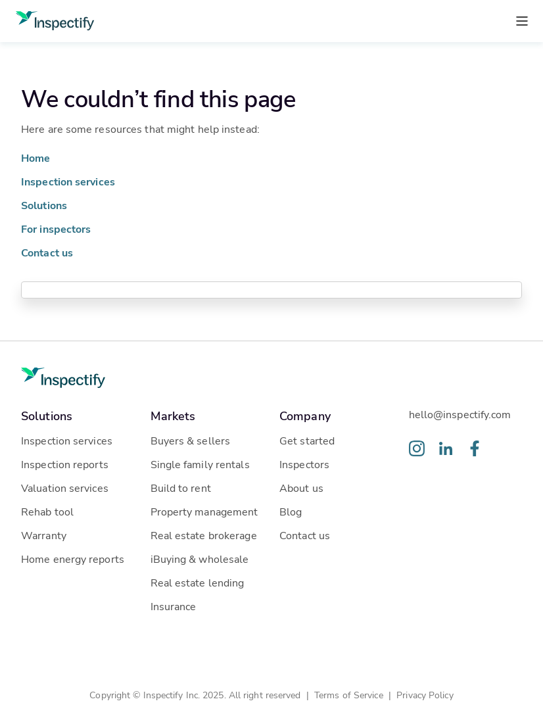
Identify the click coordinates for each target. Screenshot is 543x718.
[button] (78, 415)
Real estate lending (198, 582)
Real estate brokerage (204, 535)
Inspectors (304, 464)
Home (35, 157)
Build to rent (181, 487)
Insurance (174, 606)
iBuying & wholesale (200, 558)
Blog (290, 511)
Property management (204, 511)
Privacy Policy (424, 694)
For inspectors (56, 228)
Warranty (43, 535)
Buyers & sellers (191, 440)
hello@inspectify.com (460, 414)
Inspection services (68, 181)
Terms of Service (348, 694)
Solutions (44, 205)
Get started (307, 440)
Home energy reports (72, 558)
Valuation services (64, 487)
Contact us (47, 252)
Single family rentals (200, 464)
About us (301, 487)
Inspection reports (64, 464)
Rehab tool (47, 511)
